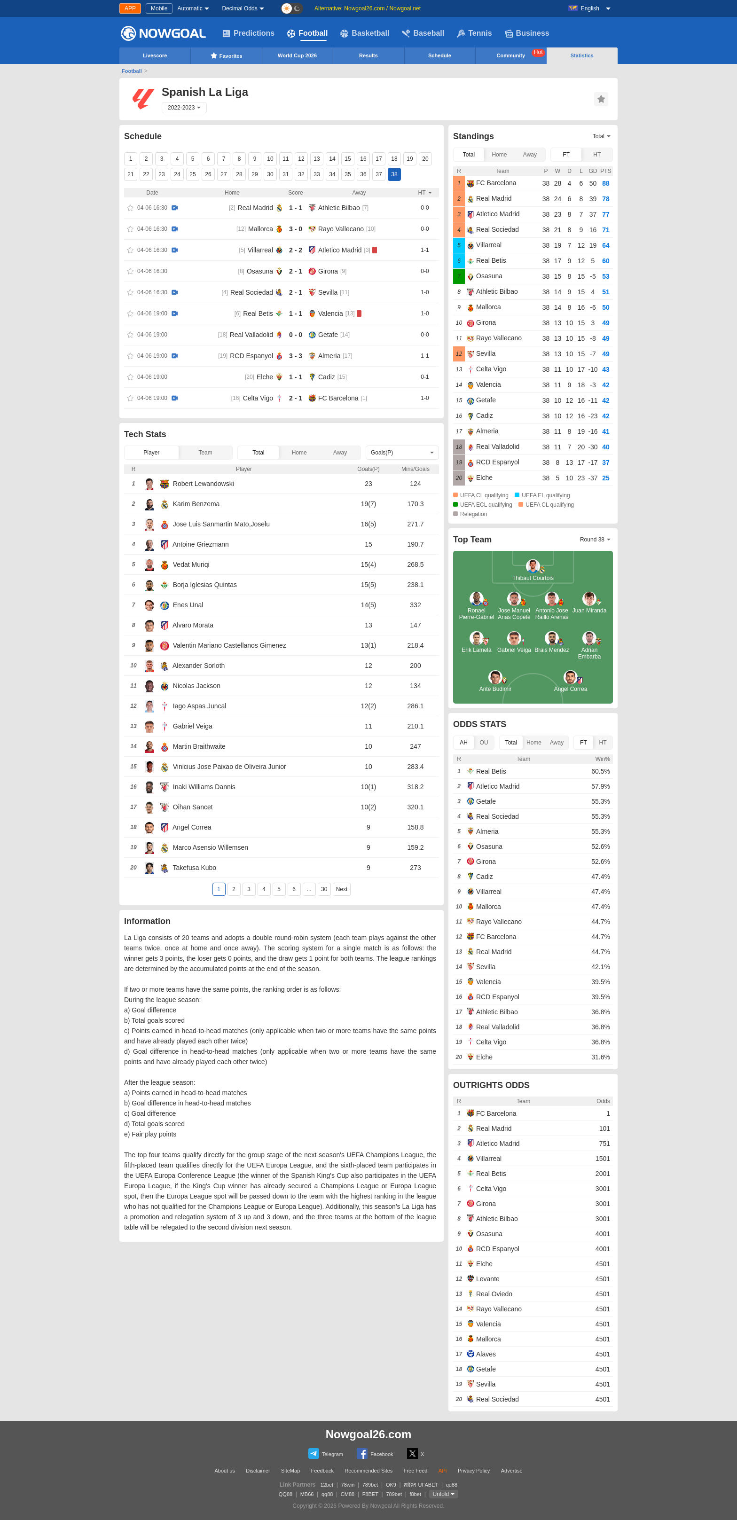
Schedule (439, 55)
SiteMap (290, 1470)
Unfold (441, 1494)
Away (340, 452)
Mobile (159, 8)
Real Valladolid (251, 334)
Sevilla (327, 292)
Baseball (423, 33)
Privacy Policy (474, 1470)
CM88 (347, 1494)
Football (307, 33)
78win (348, 1485)
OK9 (391, 1485)
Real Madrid (255, 208)
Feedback (322, 1470)
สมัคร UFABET (421, 1485)
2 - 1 (295, 271)
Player (151, 452)
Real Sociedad (251, 292)
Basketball (364, 33)
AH (464, 742)
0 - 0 (295, 334)
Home (299, 452)
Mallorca (260, 229)
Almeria (329, 356)
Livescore (155, 55)
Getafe (328, 334)
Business (527, 33)
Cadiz (326, 377)
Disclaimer (258, 1470)
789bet (370, 1485)
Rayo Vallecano (341, 229)
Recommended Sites (368, 1470)
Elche (265, 377)
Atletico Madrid (340, 250)
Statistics (582, 55)
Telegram (325, 1453)
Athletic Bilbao (339, 208)
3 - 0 (295, 229)
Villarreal (260, 250)
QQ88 (285, 1494)
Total (258, 452)
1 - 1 (295, 208)
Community (521, 53)
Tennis (474, 33)
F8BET (370, 1494)
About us (224, 1470)
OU (484, 742)
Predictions (248, 33)
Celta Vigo (258, 398)
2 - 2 (295, 250)
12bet (327, 1485)
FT (566, 154)
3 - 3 (295, 356)
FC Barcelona (338, 398)
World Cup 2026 (297, 55)
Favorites (226, 55)
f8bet (415, 1494)
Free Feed (416, 1470)
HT (597, 154)
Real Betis (258, 313)
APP (130, 8)
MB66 (307, 1494)
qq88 (451, 1485)
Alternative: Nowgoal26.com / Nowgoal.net (367, 8)
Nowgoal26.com (369, 1434)
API (443, 1470)
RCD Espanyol (251, 356)
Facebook (375, 1453)
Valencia (330, 313)
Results (368, 55)
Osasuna (260, 271)
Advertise (512, 1470)
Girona (328, 271)
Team (205, 452)
